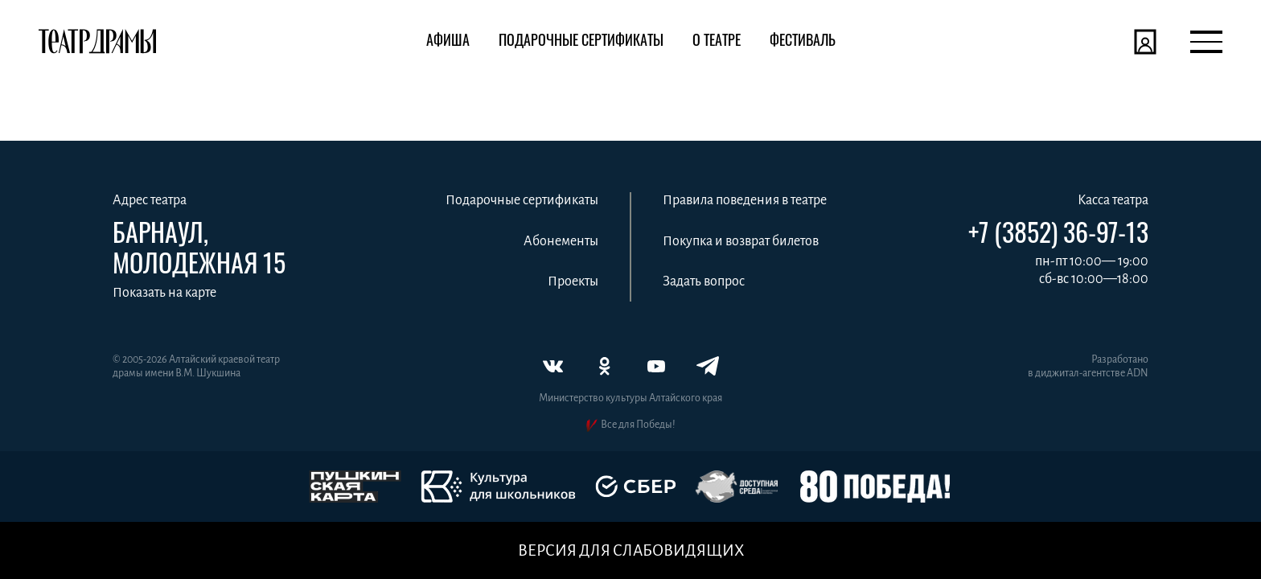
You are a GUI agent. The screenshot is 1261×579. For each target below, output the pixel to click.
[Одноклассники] (605, 366)
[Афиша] (448, 42)
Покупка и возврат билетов (741, 241)
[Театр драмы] (97, 42)
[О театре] (716, 42)
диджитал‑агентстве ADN (1091, 373)
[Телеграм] (708, 366)
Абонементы (561, 241)
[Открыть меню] (1206, 42)
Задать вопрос (704, 281)
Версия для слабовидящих (631, 550)
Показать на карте (164, 292)
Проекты (573, 281)
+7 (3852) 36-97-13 (1058, 231)
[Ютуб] (656, 366)
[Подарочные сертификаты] (581, 42)
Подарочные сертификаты (522, 200)
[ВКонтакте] (553, 366)
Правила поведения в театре (745, 200)
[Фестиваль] (803, 42)
